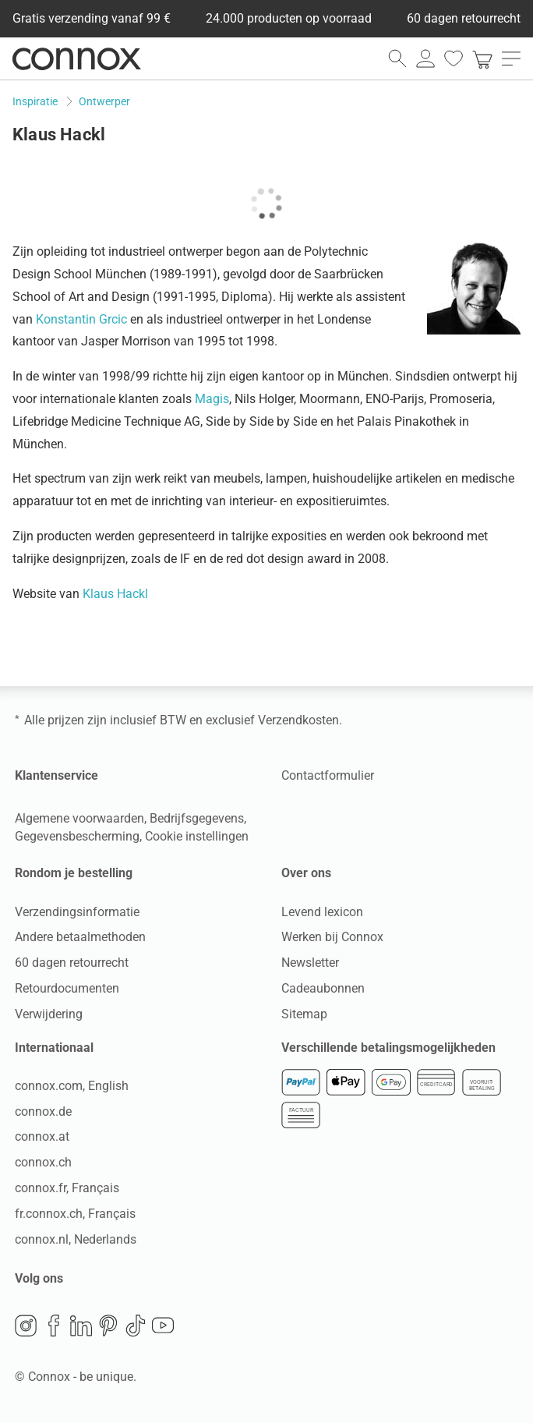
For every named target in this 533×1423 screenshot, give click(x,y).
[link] (482, 58)
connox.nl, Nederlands (75, 1238)
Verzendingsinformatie (77, 911)
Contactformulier (327, 775)
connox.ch (43, 1162)
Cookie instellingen (197, 836)
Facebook (54, 1325)
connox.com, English (72, 1085)
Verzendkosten (298, 720)
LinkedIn (81, 1325)
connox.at (42, 1136)
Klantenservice (56, 775)
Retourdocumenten (67, 988)
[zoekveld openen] (397, 58)
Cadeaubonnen (323, 988)
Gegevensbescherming (77, 836)
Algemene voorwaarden (79, 818)
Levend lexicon (322, 911)
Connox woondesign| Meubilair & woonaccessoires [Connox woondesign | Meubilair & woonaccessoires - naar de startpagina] (76, 58)
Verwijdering (49, 1014)
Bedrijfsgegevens (197, 818)
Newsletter (310, 962)
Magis (212, 398)
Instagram (26, 1325)
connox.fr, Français (67, 1188)
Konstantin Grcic (81, 319)
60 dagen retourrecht (72, 962)
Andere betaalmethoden (80, 936)
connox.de (43, 1110)
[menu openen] (511, 58)
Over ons (306, 872)
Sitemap (304, 1014)
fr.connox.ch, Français (75, 1213)
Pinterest (108, 1325)
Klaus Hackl (115, 593)
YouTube (163, 1325)
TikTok (135, 1325)
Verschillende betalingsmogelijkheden (388, 1046)
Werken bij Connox (332, 936)
